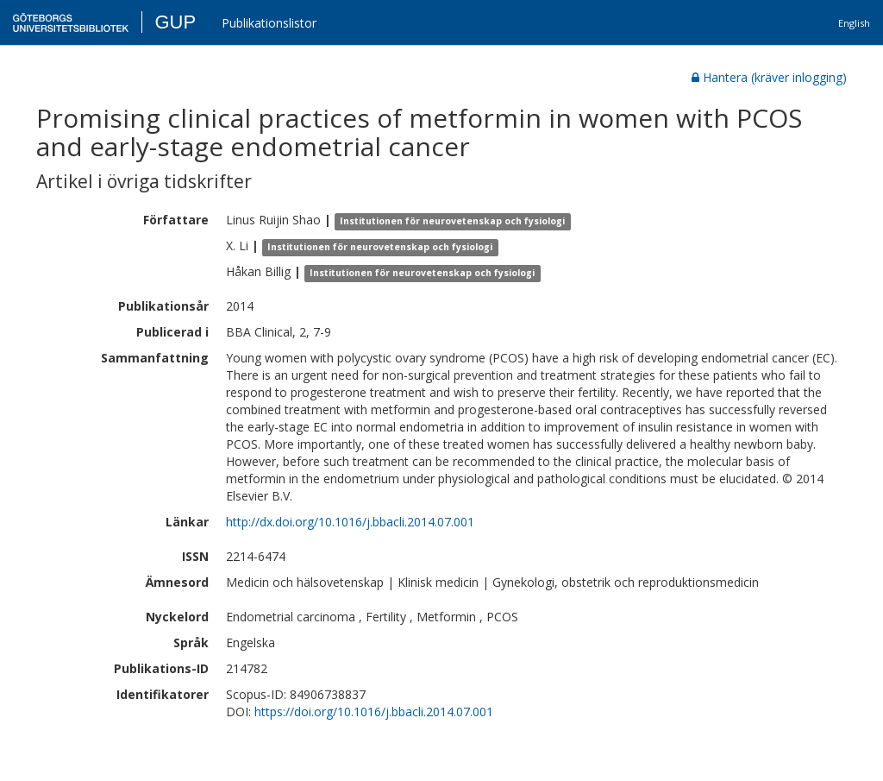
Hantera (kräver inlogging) (769, 77)
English (854, 22)
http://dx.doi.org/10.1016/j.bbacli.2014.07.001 (350, 521)
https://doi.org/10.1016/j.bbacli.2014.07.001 (373, 711)
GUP (175, 22)
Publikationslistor (269, 23)
